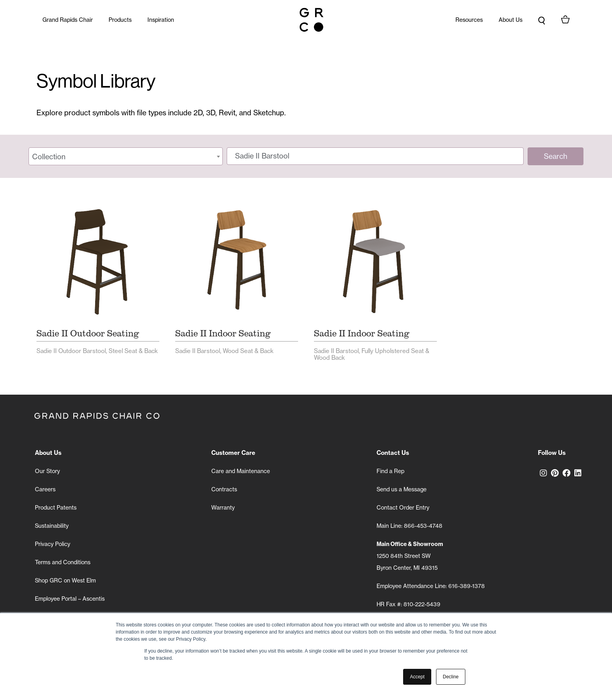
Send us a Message (401, 489)
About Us (510, 19)
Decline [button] (451, 677)
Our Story (47, 471)
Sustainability (52, 525)
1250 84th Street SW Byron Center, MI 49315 (410, 555)
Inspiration (160, 19)
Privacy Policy (52, 544)
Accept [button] (417, 677)
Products (120, 19)
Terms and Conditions (62, 562)
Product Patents (55, 507)
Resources (469, 19)
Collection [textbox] (48, 156)
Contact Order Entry (403, 507)
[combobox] (126, 156)
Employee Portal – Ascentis (70, 598)
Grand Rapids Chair (67, 19)
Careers (45, 489)
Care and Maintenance (240, 471)
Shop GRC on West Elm (65, 580)
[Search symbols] (375, 156)
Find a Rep (390, 471)
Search (555, 156)
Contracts (224, 489)
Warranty (223, 507)
